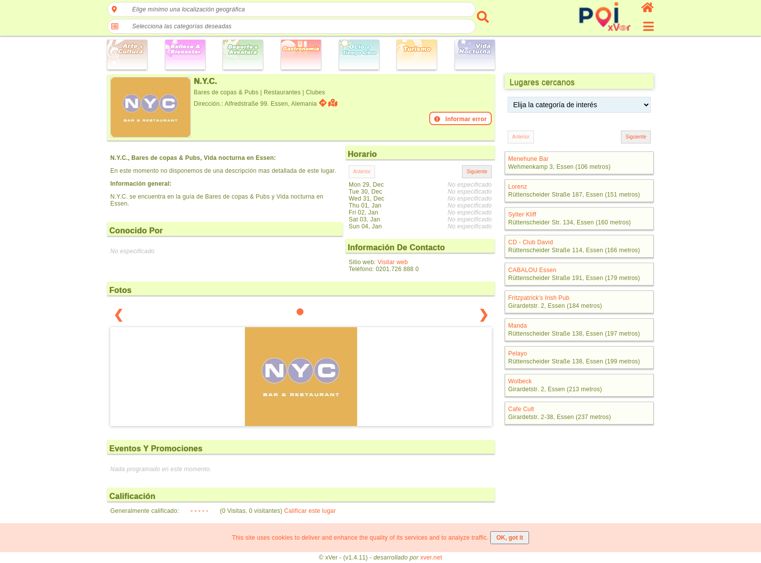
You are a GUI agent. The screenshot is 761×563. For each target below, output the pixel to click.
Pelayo (517, 353)
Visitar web (393, 262)
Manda (517, 325)
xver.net (431, 557)
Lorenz (517, 186)
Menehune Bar (528, 158)
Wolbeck (520, 381)
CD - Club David (530, 242)
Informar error (460, 119)
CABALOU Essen (532, 270)
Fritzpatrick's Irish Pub (538, 297)
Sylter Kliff (522, 214)
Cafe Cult (521, 409)
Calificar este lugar (310, 510)
